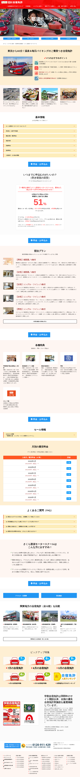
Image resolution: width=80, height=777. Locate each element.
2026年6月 (32, 468)
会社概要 (55, 744)
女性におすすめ (59, 765)
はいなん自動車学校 (33, 758)
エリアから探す (10, 43)
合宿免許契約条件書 (58, 748)
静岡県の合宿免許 (46, 757)
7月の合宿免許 (15, 668)
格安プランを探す (50, 6)
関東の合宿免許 (46, 759)
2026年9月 (32, 486)
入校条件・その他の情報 (12, 155)
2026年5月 (32, 462)
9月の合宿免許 (66, 668)
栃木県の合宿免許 (19, 43)
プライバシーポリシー (63, 744)
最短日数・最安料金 (11, 136)
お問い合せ (73, 6)
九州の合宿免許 (46, 761)
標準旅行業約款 (67, 748)
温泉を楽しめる (59, 769)
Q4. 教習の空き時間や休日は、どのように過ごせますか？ (21, 531)
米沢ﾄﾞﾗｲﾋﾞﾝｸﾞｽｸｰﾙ (34, 764)
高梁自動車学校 (33, 773)
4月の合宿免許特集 (15, 683)
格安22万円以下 (59, 757)
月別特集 (28, 6)
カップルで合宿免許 (71, 764)
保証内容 (8, 140)
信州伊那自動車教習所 (33, 769)
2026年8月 (32, 480)
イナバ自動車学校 (33, 771)
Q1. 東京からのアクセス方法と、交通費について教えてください (23, 517)
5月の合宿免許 (20, 765)
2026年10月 (32, 492)
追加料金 (8, 150)
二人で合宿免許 (71, 759)
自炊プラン (57, 759)
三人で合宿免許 (71, 761)
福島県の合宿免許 (46, 767)
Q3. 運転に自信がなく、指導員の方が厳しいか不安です (20, 526)
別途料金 (8, 145)
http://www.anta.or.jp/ (50, 728)
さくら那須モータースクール (30, 43)
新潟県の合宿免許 (46, 763)
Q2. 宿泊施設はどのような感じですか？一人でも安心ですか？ (22, 521)
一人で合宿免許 (71, 757)
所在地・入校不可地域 (12, 131)
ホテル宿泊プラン (59, 767)
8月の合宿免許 (41, 668)
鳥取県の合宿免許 (46, 769)
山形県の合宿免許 (46, 765)
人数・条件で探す (63, 6)
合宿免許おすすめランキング (65, 683)
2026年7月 (32, 474)
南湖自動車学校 (33, 766)
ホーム (4, 43)
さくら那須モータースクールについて (16, 126)
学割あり (57, 763)
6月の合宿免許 (20, 767)
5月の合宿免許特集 (40, 683)
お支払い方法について (58, 742)
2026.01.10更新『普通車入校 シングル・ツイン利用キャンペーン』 (20, 435)
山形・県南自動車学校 (33, 761)
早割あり (57, 761)
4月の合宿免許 (20, 763)
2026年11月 (32, 499)
